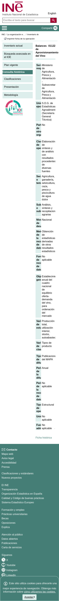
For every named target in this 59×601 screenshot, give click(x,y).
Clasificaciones (12, 79)
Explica (6, 527)
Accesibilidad (9, 462)
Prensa (6, 467)
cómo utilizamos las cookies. (40, 591)
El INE (5, 485)
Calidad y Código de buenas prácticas (23, 498)
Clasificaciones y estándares (18, 473)
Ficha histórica (44, 437)
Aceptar (29, 597)
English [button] (52, 13)
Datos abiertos (10, 538)
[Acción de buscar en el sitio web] (53, 20)
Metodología (11, 95)
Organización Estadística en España (22, 493)
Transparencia (10, 489)
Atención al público (12, 534)
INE (3, 34)
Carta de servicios (12, 547)
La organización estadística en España (24, 34)
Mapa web (7, 454)
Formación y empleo (13, 510)
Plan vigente (11, 65)
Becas (5, 518)
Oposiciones (8, 523)
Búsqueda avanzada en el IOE (17, 55)
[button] (48, 28)
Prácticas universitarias (15, 514)
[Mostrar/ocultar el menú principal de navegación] (4, 28)
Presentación (11, 87)
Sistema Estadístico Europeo (18, 502)
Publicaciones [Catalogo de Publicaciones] (9, 543)
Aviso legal (8, 458)
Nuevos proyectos (12, 477)
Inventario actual (13, 45)
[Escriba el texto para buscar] (26, 20)
